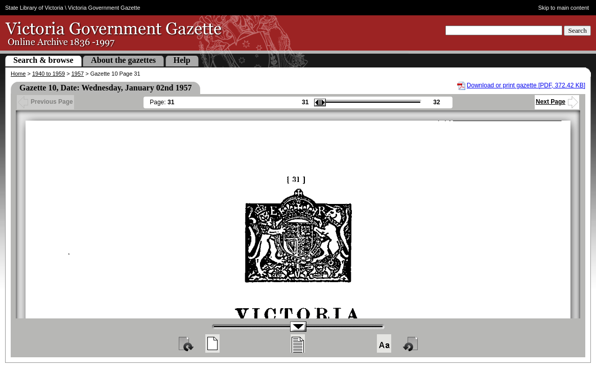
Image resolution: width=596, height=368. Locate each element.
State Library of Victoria (34, 8)
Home (18, 74)
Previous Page (45, 101)
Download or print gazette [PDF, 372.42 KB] (526, 85)
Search (577, 30)
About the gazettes (123, 60)
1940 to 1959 (48, 74)
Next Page (557, 101)
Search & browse (43, 60)
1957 (77, 74)
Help (182, 60)
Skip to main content (563, 8)
